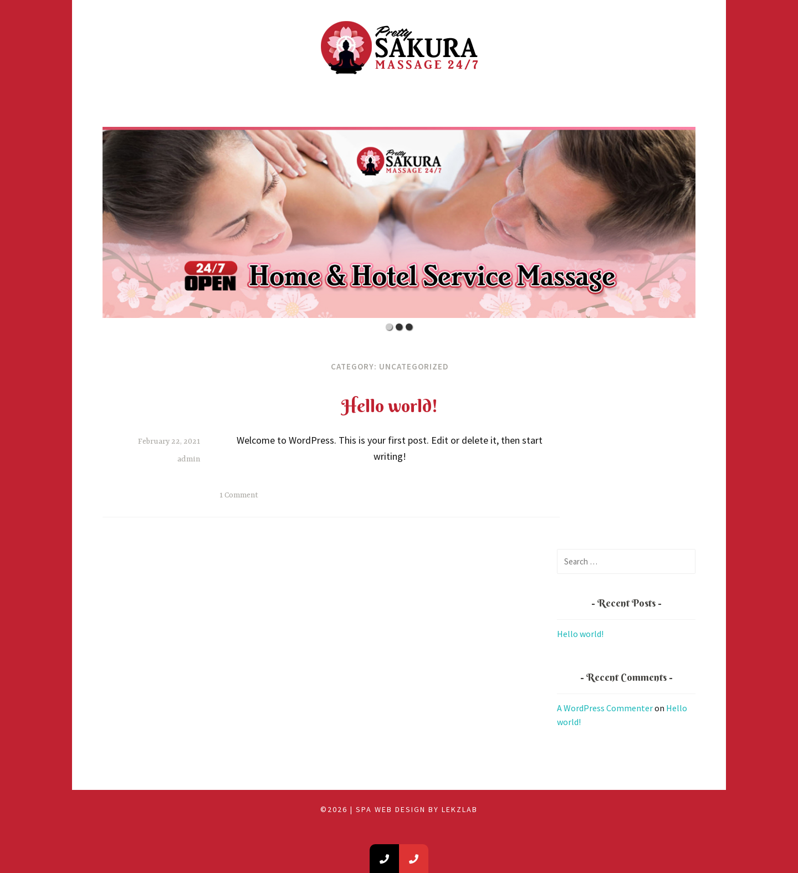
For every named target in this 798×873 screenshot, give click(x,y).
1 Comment (238, 495)
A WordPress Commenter (605, 707)
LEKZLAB (460, 809)
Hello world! (389, 406)
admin (188, 459)
